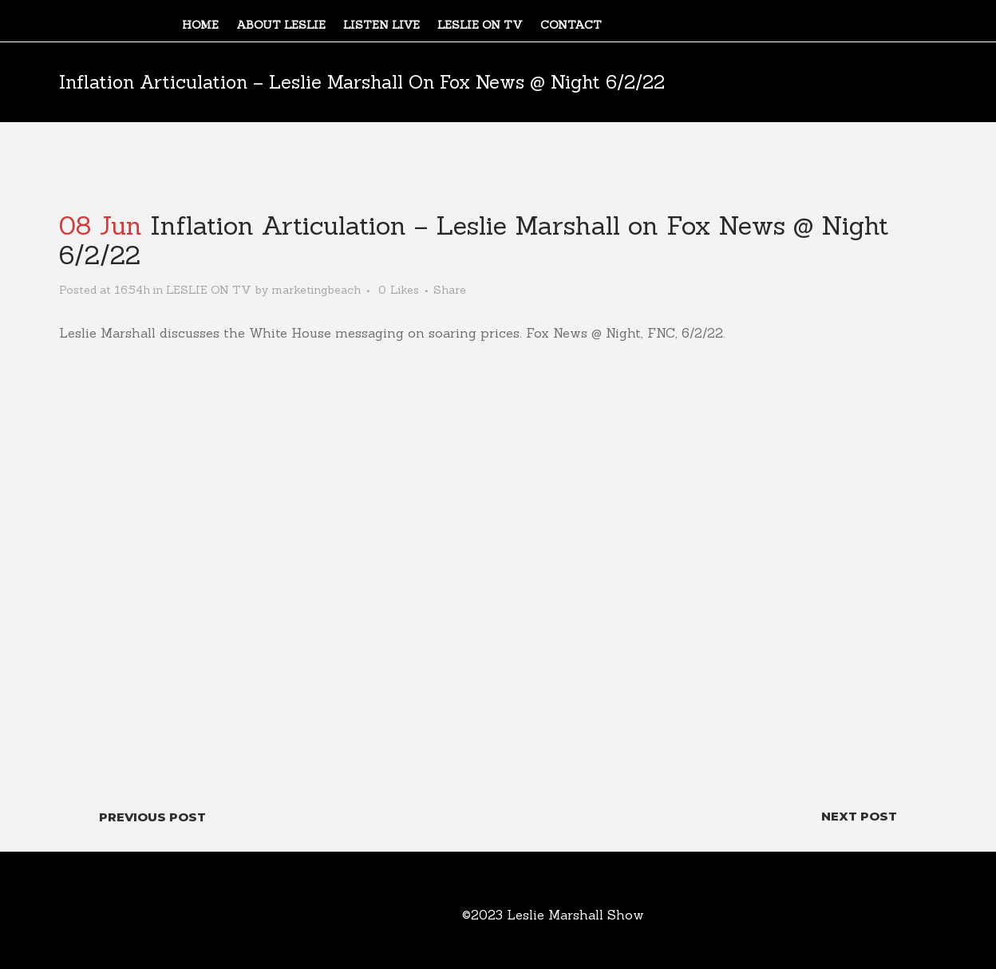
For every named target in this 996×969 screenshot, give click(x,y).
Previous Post (152, 817)
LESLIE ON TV (208, 290)
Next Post (859, 816)
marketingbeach (316, 290)
